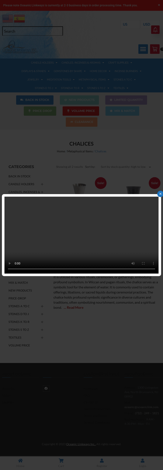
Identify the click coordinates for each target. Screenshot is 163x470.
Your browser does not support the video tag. (81, 235)
